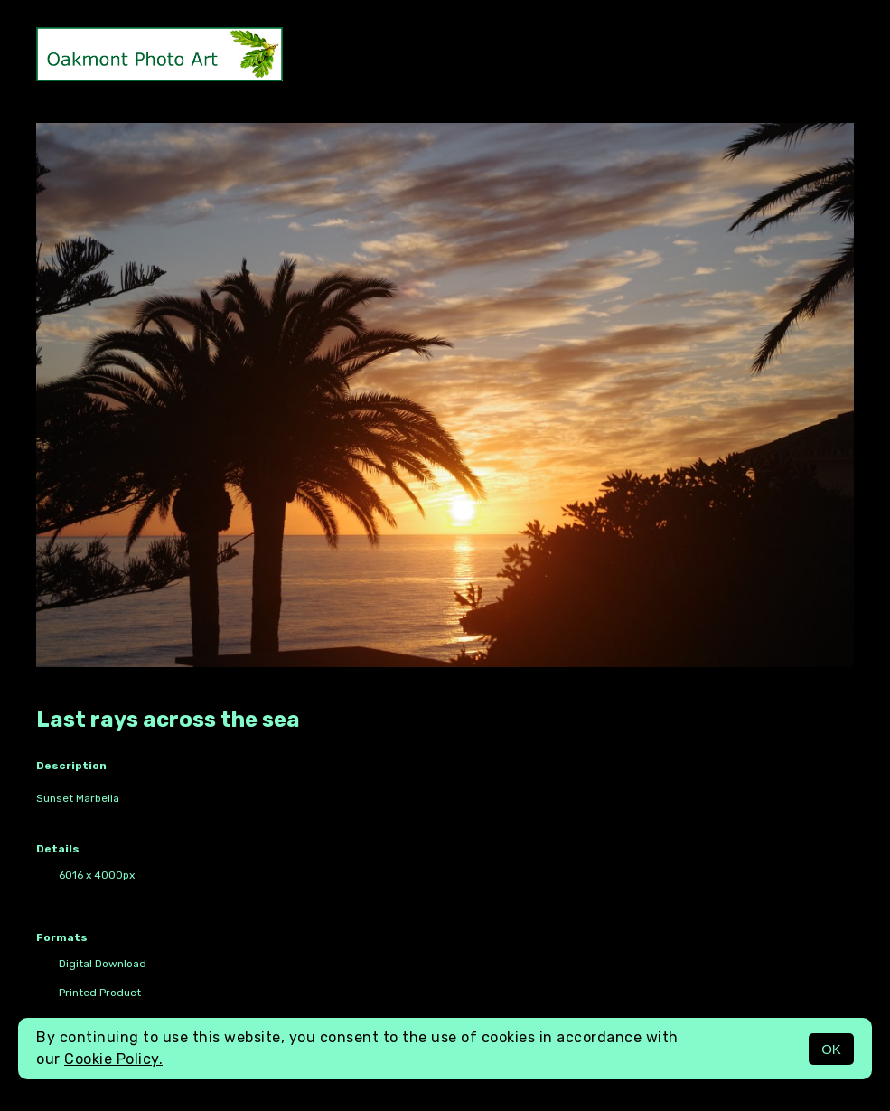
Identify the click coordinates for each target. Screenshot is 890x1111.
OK (831, 1049)
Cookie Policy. (113, 1059)
